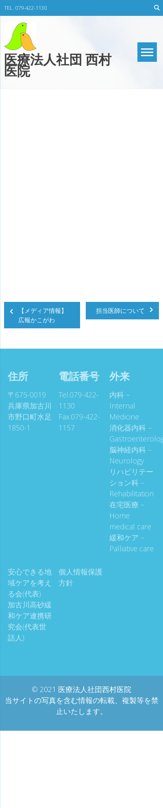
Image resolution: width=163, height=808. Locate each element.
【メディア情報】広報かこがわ (42, 315)
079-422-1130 (31, 7)
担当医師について (120, 310)
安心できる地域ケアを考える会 (28, 582)
